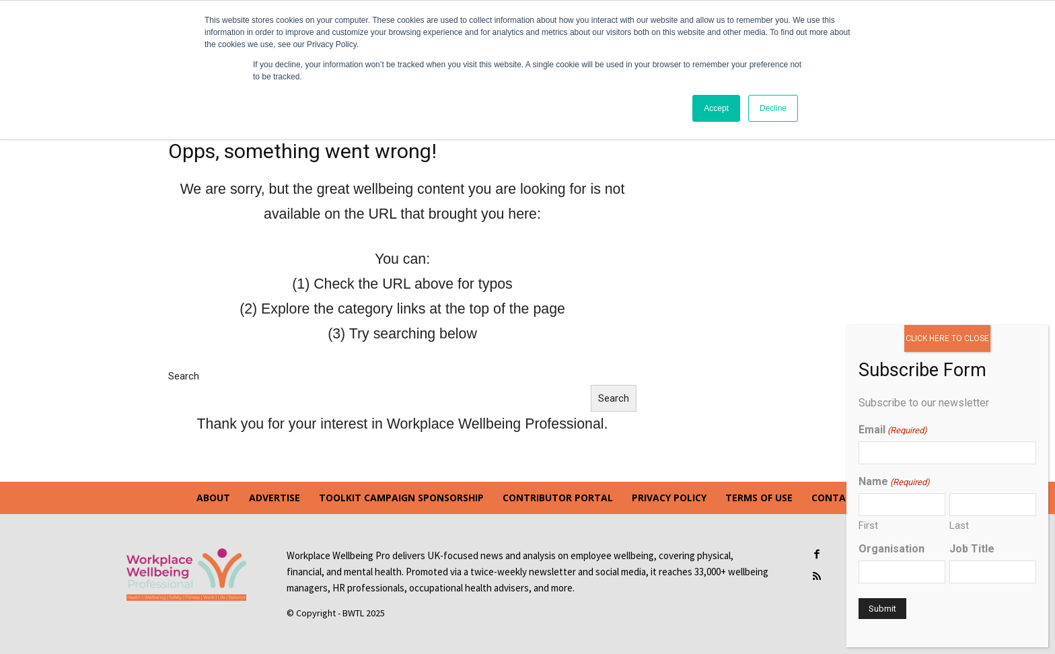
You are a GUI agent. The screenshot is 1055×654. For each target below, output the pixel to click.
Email (893, 429)
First (868, 525)
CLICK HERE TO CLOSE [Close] (947, 338)
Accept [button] (716, 108)
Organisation (891, 548)
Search (183, 376)
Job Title (971, 548)
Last (959, 525)
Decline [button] (773, 108)
